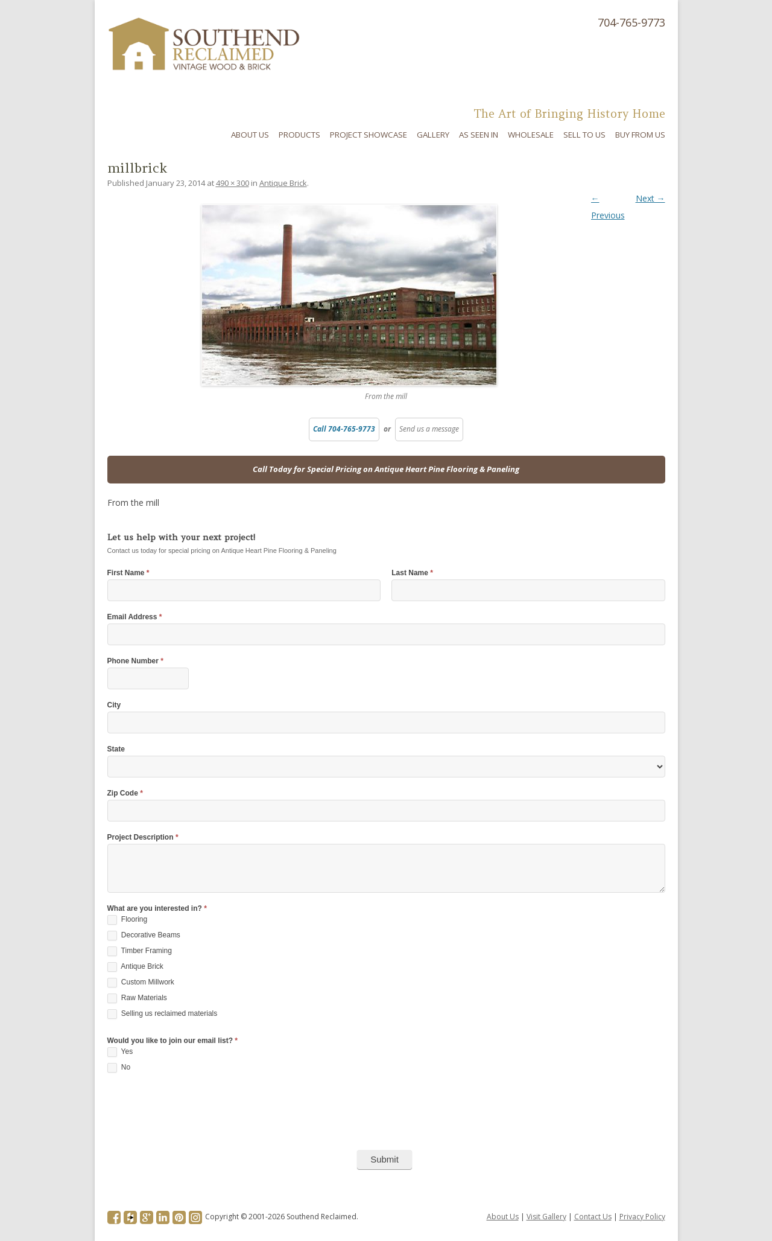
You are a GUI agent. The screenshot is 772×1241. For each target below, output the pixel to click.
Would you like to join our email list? (172, 1041)
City (114, 705)
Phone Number (135, 661)
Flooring (127, 920)
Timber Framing (139, 951)
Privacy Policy (642, 1216)
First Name (128, 573)
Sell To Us (584, 134)
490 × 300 (232, 182)
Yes (120, 1052)
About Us (250, 134)
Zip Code (125, 793)
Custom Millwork (140, 982)
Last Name (412, 573)
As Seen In (478, 134)
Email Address (134, 617)
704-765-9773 (631, 22)
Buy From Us (640, 134)
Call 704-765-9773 (344, 429)
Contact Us (593, 1216)
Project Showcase (368, 134)
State (116, 749)
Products (299, 134)
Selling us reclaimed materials (162, 1014)
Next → (650, 198)
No (119, 1068)
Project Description (143, 837)
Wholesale (531, 134)
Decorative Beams (143, 935)
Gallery (433, 134)
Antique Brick (283, 182)
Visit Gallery (546, 1216)
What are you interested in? (157, 909)
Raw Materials (137, 998)
